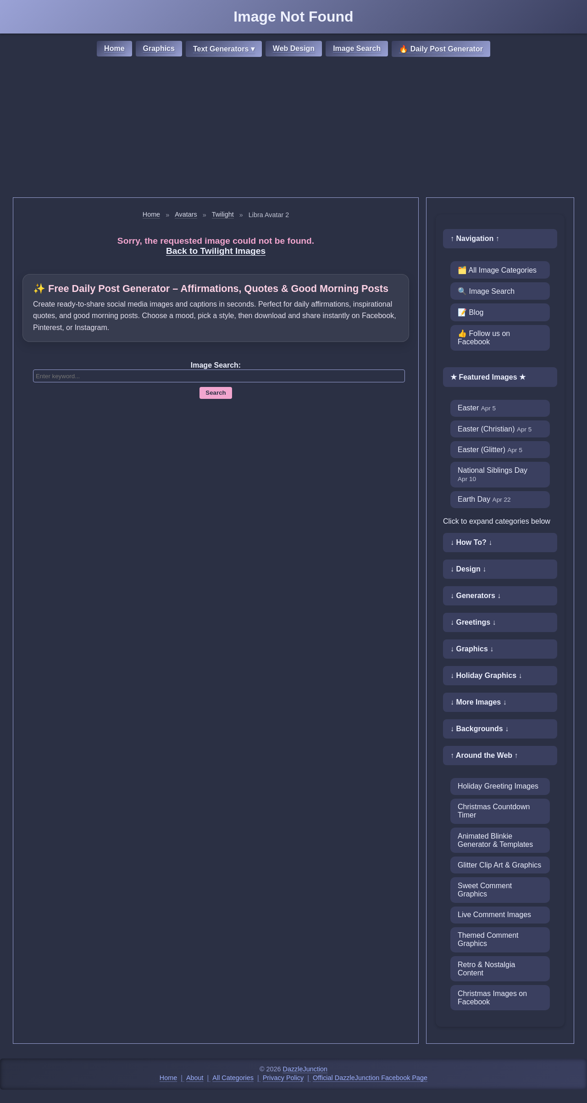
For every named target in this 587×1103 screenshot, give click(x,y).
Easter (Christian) (495, 429)
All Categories (233, 1077)
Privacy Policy (283, 1077)
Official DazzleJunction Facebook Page (370, 1077)
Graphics (159, 48)
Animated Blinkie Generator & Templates (495, 840)
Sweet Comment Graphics (485, 890)
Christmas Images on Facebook (492, 998)
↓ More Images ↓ (478, 702)
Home (114, 48)
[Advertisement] (293, 128)
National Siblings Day (492, 474)
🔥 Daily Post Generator (441, 49)
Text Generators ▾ (224, 49)
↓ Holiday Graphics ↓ (486, 675)
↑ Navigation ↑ (474, 238)
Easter (477, 408)
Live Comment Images (494, 914)
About (195, 1077)
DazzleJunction (305, 1069)
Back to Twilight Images (216, 251)
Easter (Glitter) (490, 450)
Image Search (357, 48)
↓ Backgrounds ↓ (479, 729)
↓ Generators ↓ (475, 595)
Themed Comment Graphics (488, 939)
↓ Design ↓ (468, 569)
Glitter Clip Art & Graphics (499, 865)
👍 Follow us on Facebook (484, 338)
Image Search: (216, 365)
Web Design (294, 48)
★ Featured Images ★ (488, 377)
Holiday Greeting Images (498, 786)
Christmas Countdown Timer (494, 811)
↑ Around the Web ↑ (484, 755)
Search (215, 392)
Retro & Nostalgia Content (486, 969)
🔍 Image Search (486, 291)
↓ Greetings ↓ (473, 622)
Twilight (223, 214)
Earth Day (484, 499)
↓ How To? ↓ (471, 542)
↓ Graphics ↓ (471, 649)
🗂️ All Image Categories (497, 270)
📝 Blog (470, 312)
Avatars (186, 214)
